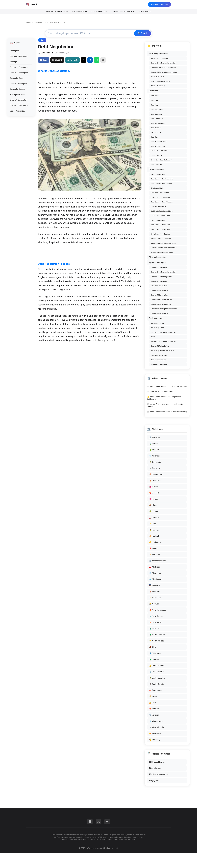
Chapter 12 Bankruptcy (159, 291)
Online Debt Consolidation (160, 198)
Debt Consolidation (156, 170)
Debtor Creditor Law (158, 360)
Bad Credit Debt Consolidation (162, 211)
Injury (42, 40)
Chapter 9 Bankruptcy (18, 100)
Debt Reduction (156, 128)
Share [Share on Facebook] (43, 60)
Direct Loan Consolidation (160, 230)
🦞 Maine (153, 549)
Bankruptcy (14, 51)
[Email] (103, 60)
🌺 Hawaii (153, 499)
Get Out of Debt (157, 133)
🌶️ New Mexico (156, 623)
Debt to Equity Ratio (158, 147)
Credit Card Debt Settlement (161, 160)
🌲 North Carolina (157, 635)
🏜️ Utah (152, 703)
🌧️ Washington (156, 721)
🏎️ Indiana (154, 518)
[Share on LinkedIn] (90, 60)
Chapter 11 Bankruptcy (19, 68)
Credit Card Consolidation (160, 216)
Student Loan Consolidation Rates (163, 243)
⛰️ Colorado (154, 468)
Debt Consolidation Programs (162, 179)
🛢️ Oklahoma (155, 653)
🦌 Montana (154, 592)
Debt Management (158, 123)
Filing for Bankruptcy (157, 258)
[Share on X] (83, 60)
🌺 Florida (153, 487)
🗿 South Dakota (156, 684)
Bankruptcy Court (16, 78)
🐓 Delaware (155, 481)
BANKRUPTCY (40, 23)
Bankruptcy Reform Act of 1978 (162, 351)
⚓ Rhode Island (156, 672)
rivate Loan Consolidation (160, 234)
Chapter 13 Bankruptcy (19, 73)
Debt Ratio (155, 137)
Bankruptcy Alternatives (19, 57)
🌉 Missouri (154, 586)
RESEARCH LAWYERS (159, 4)
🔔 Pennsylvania (156, 666)
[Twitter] (98, 822)
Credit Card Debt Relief (159, 151)
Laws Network (47, 53)
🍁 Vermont (154, 709)
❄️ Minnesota (155, 573)
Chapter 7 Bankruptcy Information (163, 63)
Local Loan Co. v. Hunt (159, 356)
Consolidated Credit (158, 207)
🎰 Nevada (154, 604)
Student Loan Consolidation (161, 239)
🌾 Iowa (152, 524)
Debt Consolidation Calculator (162, 202)
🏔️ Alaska (153, 444)
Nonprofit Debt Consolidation (162, 253)
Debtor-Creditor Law (17, 111)
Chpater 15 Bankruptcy (159, 314)
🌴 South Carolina (157, 678)
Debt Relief (153, 91)
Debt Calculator (156, 165)
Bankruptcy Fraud (157, 77)
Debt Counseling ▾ (79, 11)
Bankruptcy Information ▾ (125, 11)
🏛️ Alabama (154, 438)
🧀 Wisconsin (155, 734)
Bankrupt (13, 62)
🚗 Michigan (154, 567)
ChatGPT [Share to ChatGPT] (57, 60)
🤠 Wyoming (154, 740)
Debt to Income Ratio (158, 142)
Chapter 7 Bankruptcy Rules (161, 277)
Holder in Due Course (159, 365)
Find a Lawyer (155, 768)
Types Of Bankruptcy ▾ (100, 11)
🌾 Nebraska (155, 598)
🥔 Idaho (153, 505)
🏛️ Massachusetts (157, 561)
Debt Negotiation (157, 110)
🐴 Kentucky (154, 536)
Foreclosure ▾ (146, 11)
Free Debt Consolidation (160, 193)
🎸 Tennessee (155, 691)
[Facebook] (90, 822)
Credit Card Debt (157, 156)
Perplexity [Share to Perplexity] (72, 60)
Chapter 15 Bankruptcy (19, 106)
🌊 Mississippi (155, 579)
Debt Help (154, 105)
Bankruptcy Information (158, 54)
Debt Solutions (156, 114)
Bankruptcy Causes (17, 89)
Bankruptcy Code (157, 328)
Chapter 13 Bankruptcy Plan (161, 304)
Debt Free (154, 101)
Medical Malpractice (158, 775)
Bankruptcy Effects (17, 95)
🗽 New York (155, 629)
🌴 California (155, 462)
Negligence (154, 781)
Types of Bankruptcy (157, 263)
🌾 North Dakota (156, 641)
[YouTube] (107, 822)
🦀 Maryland (154, 555)
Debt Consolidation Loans (160, 225)
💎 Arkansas (154, 456)
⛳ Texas (153, 697)
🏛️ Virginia (154, 715)
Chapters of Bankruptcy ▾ (55, 11)
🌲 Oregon (154, 660)
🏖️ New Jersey (156, 616)
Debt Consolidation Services (161, 184)
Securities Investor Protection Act (163, 342)
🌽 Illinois (153, 512)
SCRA (153, 337)
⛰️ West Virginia (156, 727)
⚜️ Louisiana (155, 542)
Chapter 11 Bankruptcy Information (163, 68)
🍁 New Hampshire (157, 610)
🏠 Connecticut (156, 475)
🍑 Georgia (154, 493)
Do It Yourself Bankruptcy (160, 82)
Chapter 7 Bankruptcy (18, 84)
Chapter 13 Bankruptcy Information (164, 72)
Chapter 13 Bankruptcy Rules (161, 300)
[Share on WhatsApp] (96, 60)
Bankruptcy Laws (156, 319)
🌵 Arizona (154, 450)
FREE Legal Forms (157, 762)
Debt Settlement (157, 119)
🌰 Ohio (152, 647)
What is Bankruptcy (158, 86)
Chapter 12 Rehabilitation (160, 346)
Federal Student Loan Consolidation (164, 248)
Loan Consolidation (158, 220)
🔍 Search (142, 33)
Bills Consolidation (157, 188)
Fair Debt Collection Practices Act (163, 333)
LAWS (28, 23)
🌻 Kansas (154, 530)
